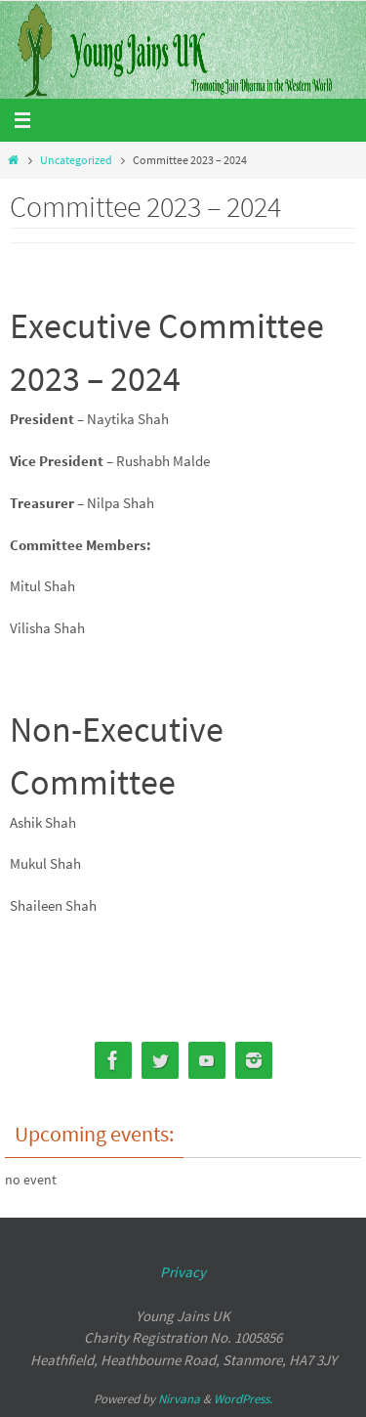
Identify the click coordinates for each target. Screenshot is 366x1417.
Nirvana (179, 1399)
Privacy (183, 1272)
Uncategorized (76, 159)
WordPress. (243, 1399)
